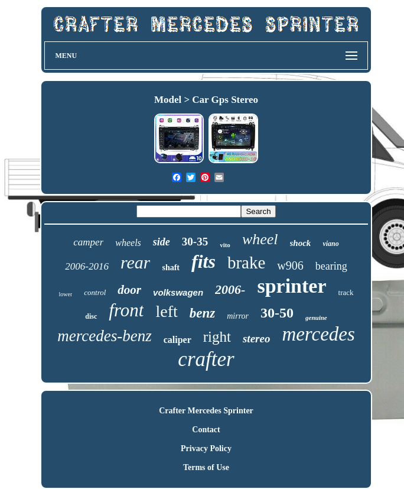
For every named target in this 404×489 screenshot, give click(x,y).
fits (203, 261)
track (346, 292)
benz (202, 313)
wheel (260, 239)
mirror (238, 316)
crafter (206, 359)
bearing (331, 266)
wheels (128, 243)
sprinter (291, 286)
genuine (316, 317)
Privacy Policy (206, 448)
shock (300, 243)
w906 (290, 265)
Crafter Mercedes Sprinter (206, 410)
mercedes (318, 334)
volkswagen (178, 292)
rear (135, 262)
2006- (230, 289)
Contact (206, 429)
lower (66, 294)
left (166, 311)
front (126, 310)
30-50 (277, 312)
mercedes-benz (104, 336)
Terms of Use (206, 467)
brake (246, 262)
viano (330, 243)
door (129, 290)
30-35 (195, 241)
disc (91, 316)
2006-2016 (87, 266)
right (217, 337)
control (95, 292)
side (161, 242)
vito (225, 244)
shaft (171, 267)
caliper (177, 340)
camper (88, 242)
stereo (256, 338)
